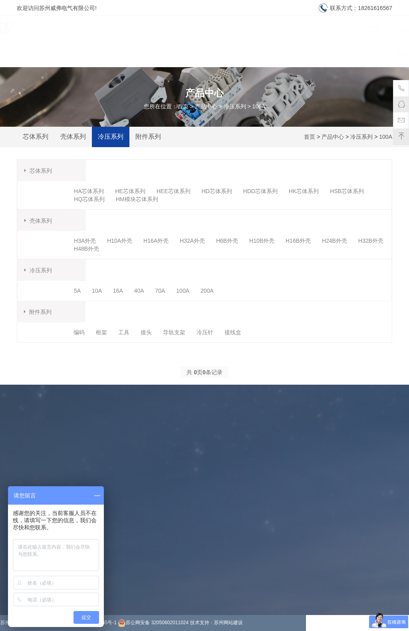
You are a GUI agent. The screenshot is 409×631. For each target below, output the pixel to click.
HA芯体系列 (89, 191)
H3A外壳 (85, 241)
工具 (123, 332)
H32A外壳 (192, 241)
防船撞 (280, 574)
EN (387, 30)
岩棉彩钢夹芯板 (291, 612)
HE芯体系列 (130, 191)
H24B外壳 (334, 241)
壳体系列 (73, 136)
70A (160, 291)
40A (139, 291)
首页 (57, 53)
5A (77, 291)
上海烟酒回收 (289, 548)
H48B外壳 (86, 249)
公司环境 (28, 476)
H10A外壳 (119, 241)
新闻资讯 (142, 53)
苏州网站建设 (118, 622)
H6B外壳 (227, 241)
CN (378, 30)
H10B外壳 (261, 241)
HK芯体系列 (304, 191)
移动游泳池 (286, 536)
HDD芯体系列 (260, 191)
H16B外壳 (298, 241)
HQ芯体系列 (89, 199)
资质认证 (324, 53)
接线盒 (232, 332)
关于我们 (96, 53)
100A (259, 106)
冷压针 (205, 332)
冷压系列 (235, 106)
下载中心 (278, 53)
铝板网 (280, 587)
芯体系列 (35, 136)
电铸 (277, 600)
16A (118, 291)
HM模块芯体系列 (137, 199)
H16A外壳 (156, 241)
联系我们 (369, 53)
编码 (79, 332)
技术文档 (181, 456)
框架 (101, 332)
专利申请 (283, 523)
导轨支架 (174, 332)
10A (97, 291)
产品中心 (187, 53)
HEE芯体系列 (174, 191)
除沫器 (280, 561)
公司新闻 (181, 443)
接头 (146, 332)
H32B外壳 (370, 241)
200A (207, 291)
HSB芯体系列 (347, 191)
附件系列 (148, 136)
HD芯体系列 (216, 191)
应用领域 (233, 53)
